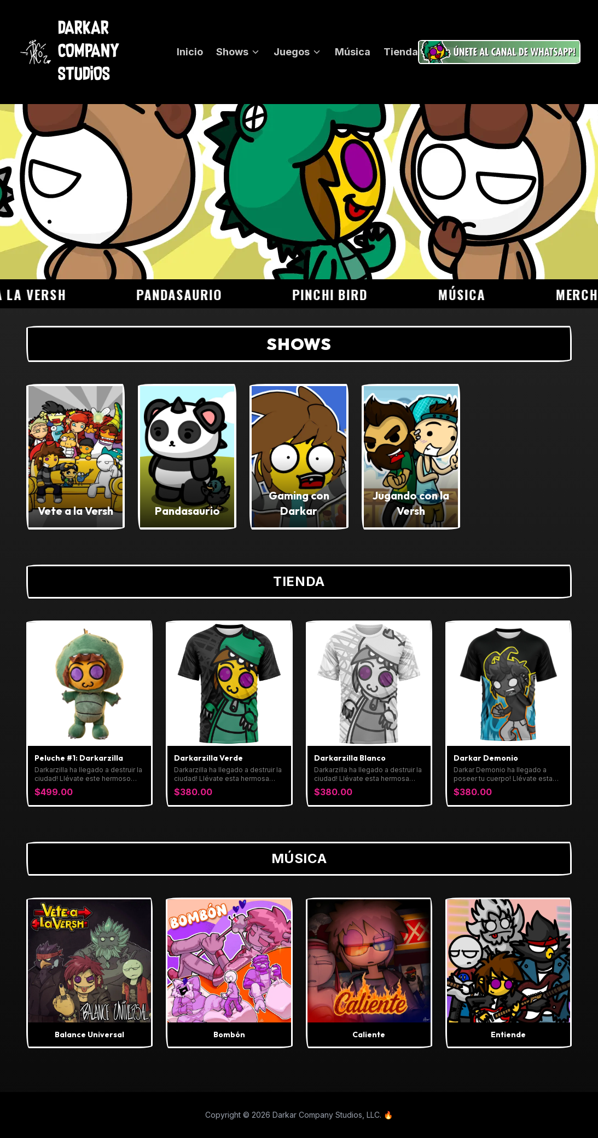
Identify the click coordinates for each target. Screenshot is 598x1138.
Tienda (401, 52)
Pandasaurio (185, 294)
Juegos (298, 52)
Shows (238, 52)
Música (352, 52)
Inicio (190, 52)
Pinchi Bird (336, 294)
